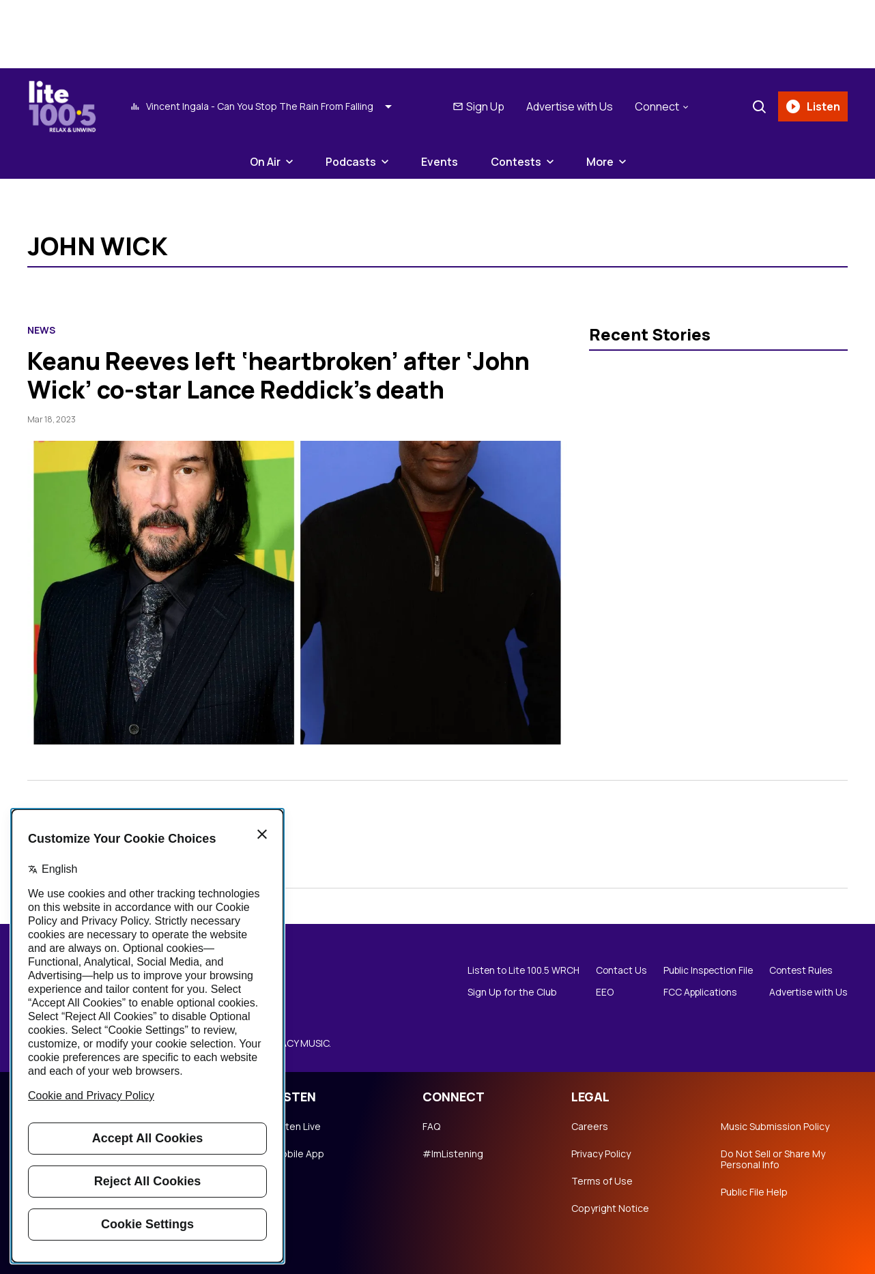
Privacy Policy (601, 1153)
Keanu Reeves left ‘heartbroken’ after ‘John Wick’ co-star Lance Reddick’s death (283, 375)
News (41, 330)
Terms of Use (602, 1181)
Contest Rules (800, 970)
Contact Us (615, 970)
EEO (598, 992)
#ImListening (452, 1153)
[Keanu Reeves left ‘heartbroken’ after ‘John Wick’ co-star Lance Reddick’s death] (297, 592)
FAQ (431, 1126)
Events (439, 162)
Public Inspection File (704, 970)
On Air (265, 162)
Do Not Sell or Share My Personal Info (773, 1159)
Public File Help (754, 1192)
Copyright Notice (610, 1208)
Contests (516, 162)
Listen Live (297, 1126)
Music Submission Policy (775, 1126)
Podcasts (351, 162)
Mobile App (298, 1153)
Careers (589, 1126)
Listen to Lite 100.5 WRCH (515, 970)
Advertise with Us (569, 106)
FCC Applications (695, 992)
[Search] (758, 106)
